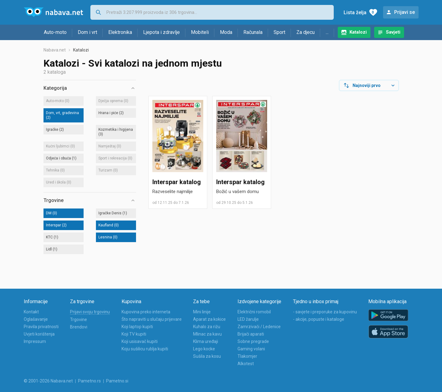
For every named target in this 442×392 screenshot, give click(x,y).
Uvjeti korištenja (39, 334)
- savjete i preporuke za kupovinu (325, 311)
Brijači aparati (251, 334)
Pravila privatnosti (41, 326)
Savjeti (393, 32)
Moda (226, 32)
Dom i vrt (87, 32)
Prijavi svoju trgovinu (90, 311)
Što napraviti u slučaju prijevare (152, 319)
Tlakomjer (247, 356)
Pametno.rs (89, 380)
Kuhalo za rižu (206, 326)
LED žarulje (248, 319)
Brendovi (78, 326)
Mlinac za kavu (207, 334)
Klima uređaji (205, 341)
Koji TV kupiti (134, 334)
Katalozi (358, 32)
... (327, 32)
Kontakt (31, 311)
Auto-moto (55, 32)
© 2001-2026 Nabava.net (48, 380)
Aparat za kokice (209, 319)
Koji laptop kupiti (137, 326)
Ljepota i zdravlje (161, 32)
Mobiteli (200, 32)
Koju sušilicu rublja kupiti (145, 348)
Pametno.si (117, 380)
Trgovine (78, 319)
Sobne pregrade (253, 341)
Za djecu (305, 32)
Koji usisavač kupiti (140, 341)
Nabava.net (54, 49)
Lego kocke (204, 348)
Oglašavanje (36, 319)
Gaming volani (251, 348)
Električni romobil (254, 311)
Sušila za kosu (207, 356)
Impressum (35, 341)
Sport (279, 32)
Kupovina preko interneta (146, 311)
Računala (252, 32)
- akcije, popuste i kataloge (318, 319)
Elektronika (120, 32)
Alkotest (246, 363)
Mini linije (202, 311)
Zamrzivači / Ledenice (259, 326)
